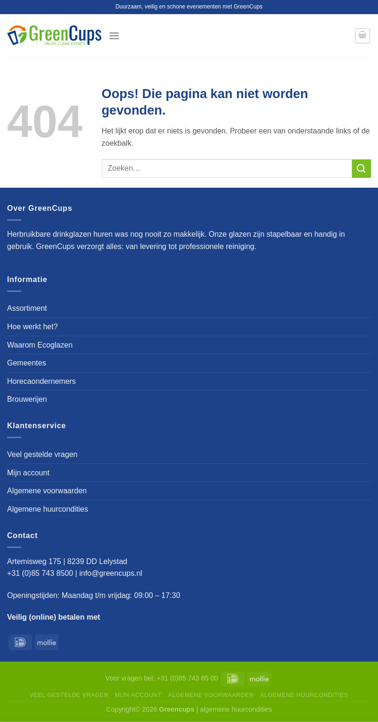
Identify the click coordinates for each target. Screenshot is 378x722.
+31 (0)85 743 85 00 (187, 678)
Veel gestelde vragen (42, 454)
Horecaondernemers (41, 381)
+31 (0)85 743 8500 (40, 573)
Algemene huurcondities (47, 509)
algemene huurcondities (236, 709)
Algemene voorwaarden (47, 491)
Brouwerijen (27, 399)
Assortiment (27, 308)
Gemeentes (26, 363)
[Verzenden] (361, 168)
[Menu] (114, 35)
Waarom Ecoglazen (40, 345)
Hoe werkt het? (32, 327)
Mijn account (28, 473)
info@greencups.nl (111, 573)
